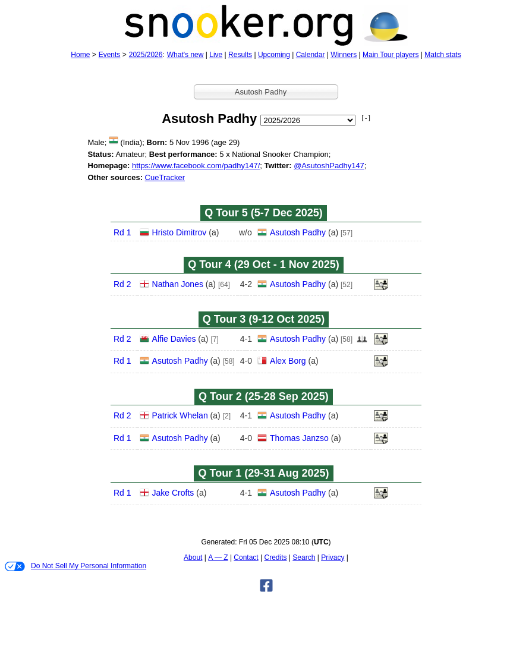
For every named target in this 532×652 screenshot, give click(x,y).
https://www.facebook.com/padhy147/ (196, 165)
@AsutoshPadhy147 (329, 165)
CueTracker (165, 177)
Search (303, 557)
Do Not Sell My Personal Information (75, 566)
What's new (185, 55)
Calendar (310, 55)
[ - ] (365, 118)
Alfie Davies (174, 339)
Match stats (442, 55)
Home (80, 55)
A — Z (218, 557)
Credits (276, 557)
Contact (246, 557)
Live (215, 55)
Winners (343, 55)
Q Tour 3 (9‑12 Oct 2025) (264, 319)
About (193, 557)
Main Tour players (391, 55)
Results (240, 55)
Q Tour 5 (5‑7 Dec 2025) (263, 213)
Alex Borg (288, 361)
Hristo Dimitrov (179, 232)
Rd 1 (122, 232)
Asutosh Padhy (298, 232)
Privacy (332, 557)
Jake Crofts (173, 492)
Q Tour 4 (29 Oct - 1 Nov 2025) (263, 264)
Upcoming (274, 55)
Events (110, 55)
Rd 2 (122, 284)
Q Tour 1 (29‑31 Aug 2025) (263, 473)
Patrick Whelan (180, 415)
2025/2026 (146, 55)
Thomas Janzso (299, 438)
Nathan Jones (177, 284)
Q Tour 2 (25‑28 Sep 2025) (264, 396)
